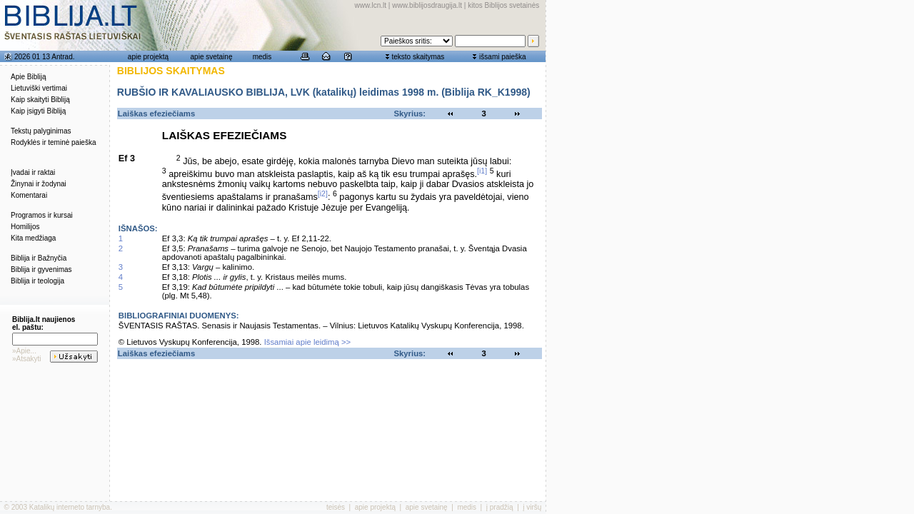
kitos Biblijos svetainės (503, 5)
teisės (335, 507)
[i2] (323, 193)
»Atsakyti (26, 359)
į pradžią (499, 507)
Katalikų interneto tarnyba (69, 507)
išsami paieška (502, 57)
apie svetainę (212, 57)
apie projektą (148, 57)
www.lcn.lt (370, 5)
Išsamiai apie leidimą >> (307, 342)
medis (262, 57)
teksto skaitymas (417, 57)
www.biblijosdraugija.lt (427, 5)
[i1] (482, 170)
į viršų (532, 507)
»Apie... (24, 351)
